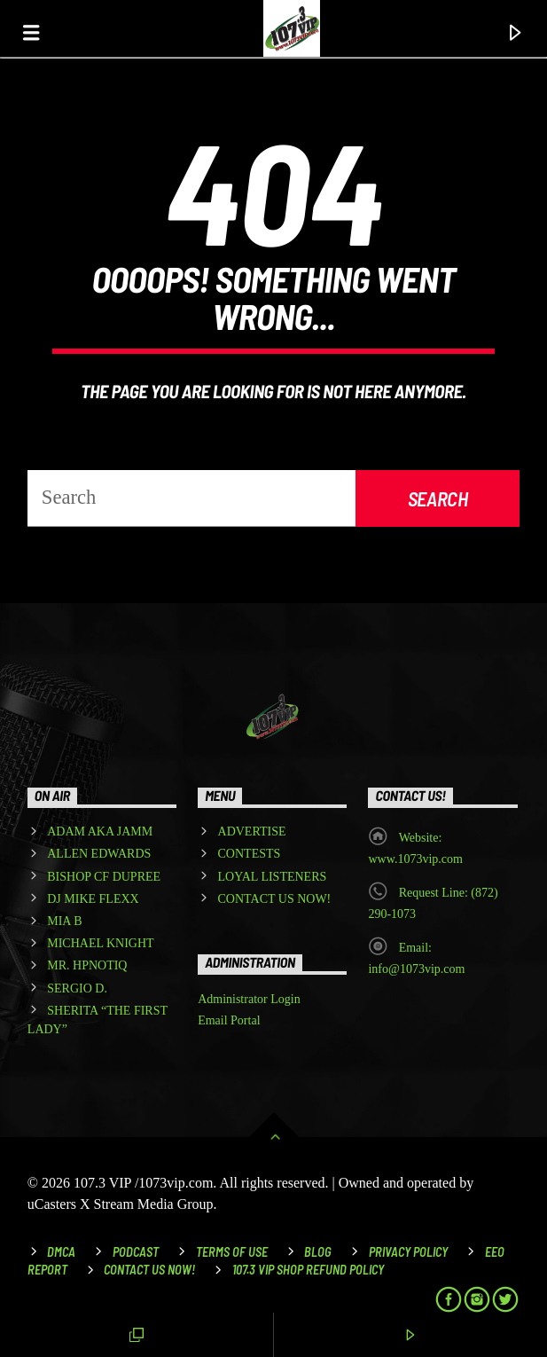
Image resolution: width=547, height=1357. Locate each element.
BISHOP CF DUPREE (103, 876)
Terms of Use (232, 1251)
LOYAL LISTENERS (272, 876)
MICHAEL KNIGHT (100, 943)
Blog (318, 1251)
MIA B (64, 921)
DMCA (61, 1251)
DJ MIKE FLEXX (92, 899)
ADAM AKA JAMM (99, 831)
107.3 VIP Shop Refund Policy (308, 1269)
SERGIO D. (77, 988)
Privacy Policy (408, 1251)
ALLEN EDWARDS (99, 853)
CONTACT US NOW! (275, 899)
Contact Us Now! (149, 1269)
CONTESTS (249, 853)
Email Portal (229, 1020)
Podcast (136, 1251)
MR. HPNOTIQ (87, 965)
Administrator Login (249, 999)
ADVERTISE (252, 831)
